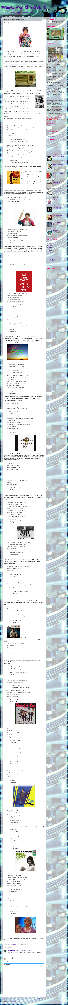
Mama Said (55, 199)
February (52, 259)
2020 (50, 243)
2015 (50, 252)
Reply (8, 954)
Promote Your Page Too (51, 136)
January (51, 262)
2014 (50, 265)
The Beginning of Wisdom (24, 16)
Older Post (41, 999)
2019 (50, 245)
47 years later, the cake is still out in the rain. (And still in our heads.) (58, 192)
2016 (50, 250)
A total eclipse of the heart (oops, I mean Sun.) (58, 208)
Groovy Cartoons (13, 16)
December (52, 254)
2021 (50, 241)
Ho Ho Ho (49, 125)
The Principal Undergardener (13, 950)
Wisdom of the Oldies (23, 8)
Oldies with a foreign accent (58, 215)
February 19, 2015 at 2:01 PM (19, 958)
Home (5, 16)
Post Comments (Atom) (14, 1001)
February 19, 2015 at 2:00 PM (25, 950)
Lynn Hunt (9, 958)
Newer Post (7, 999)
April (51, 257)
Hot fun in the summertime (58, 230)
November (52, 255)
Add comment (7, 964)
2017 (50, 248)
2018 (50, 247)
